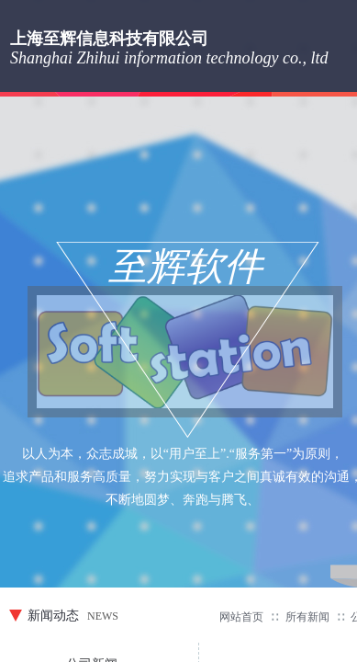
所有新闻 (307, 617)
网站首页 (241, 617)
